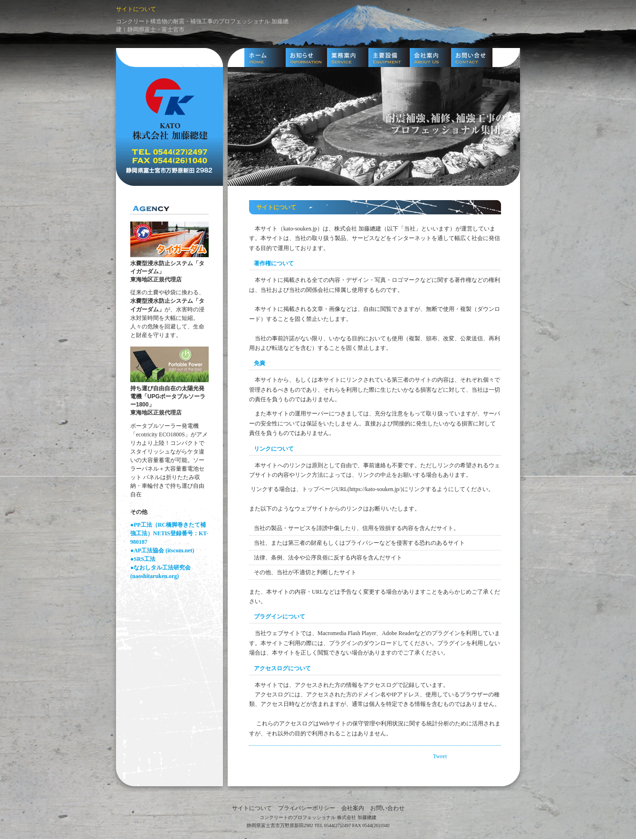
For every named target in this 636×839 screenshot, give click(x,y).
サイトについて (252, 808)
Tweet (440, 756)
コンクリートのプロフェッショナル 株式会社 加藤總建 (318, 817)
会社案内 (352, 808)
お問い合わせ (387, 808)
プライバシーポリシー (306, 808)
